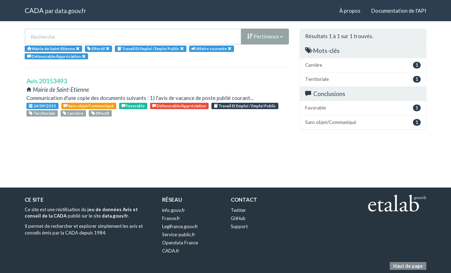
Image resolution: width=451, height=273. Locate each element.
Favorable (133, 105)
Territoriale (42, 113)
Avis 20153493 (46, 81)
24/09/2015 (42, 105)
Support (239, 226)
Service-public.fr (178, 234)
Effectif (100, 113)
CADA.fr (170, 251)
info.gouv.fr (173, 210)
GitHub (238, 218)
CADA (34, 10)
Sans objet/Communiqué (88, 105)
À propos (349, 10)
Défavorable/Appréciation (179, 105)
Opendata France (180, 242)
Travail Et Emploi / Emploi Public (245, 105)
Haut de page (408, 266)
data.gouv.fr (70, 10)
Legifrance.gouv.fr (180, 226)
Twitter (238, 210)
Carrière (73, 113)
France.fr (171, 218)
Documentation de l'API (398, 10)
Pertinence (265, 36)
